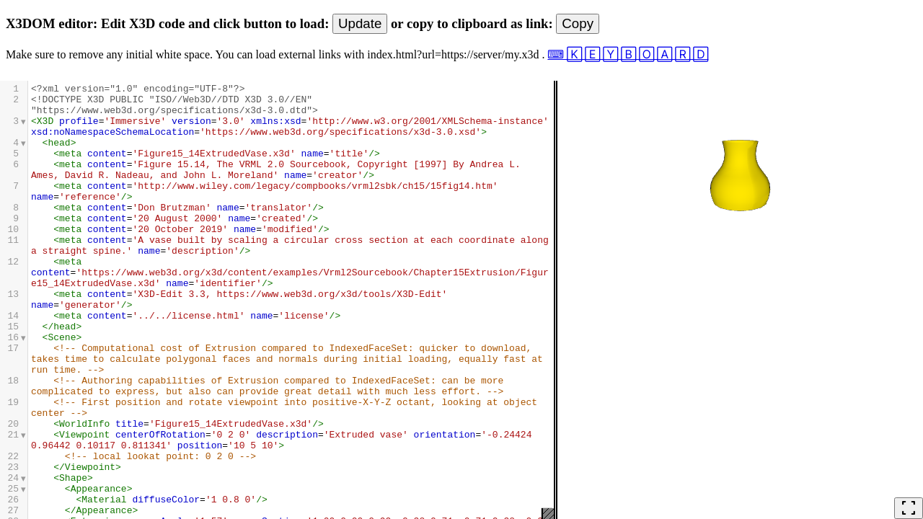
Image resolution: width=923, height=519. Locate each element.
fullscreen (908, 508)
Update (359, 23)
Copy (577, 23)
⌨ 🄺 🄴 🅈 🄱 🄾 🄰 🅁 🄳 (627, 54)
